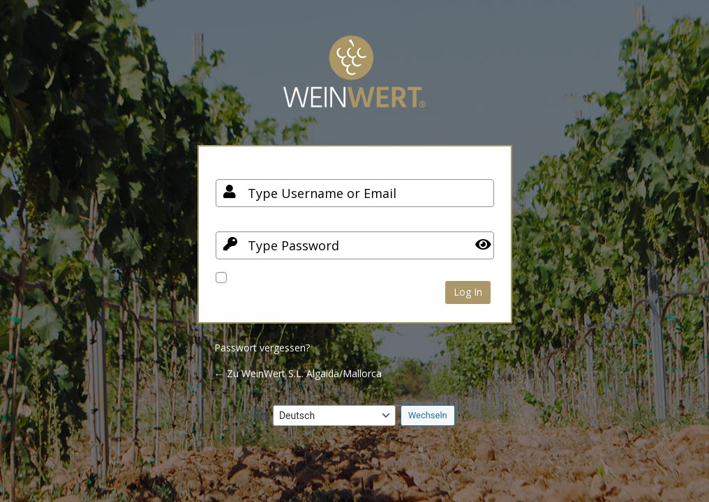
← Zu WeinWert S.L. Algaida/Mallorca (298, 373)
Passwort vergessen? (262, 347)
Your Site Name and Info (354, 82)
